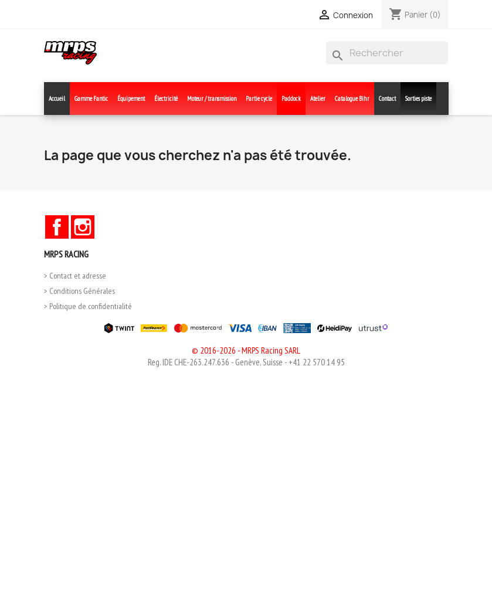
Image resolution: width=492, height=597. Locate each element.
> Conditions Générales (79, 291)
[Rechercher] (387, 53)
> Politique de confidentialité (88, 306)
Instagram (82, 227)
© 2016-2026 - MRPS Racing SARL (246, 350)
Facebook (57, 227)
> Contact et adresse (75, 275)
